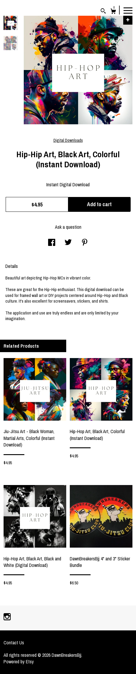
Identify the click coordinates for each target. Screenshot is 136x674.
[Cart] (113, 12)
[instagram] (7, 617)
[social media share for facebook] (51, 243)
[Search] (103, 12)
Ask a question (68, 227)
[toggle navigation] (128, 10)
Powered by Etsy (19, 661)
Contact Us (14, 642)
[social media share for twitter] (68, 243)
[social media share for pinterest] (84, 243)
